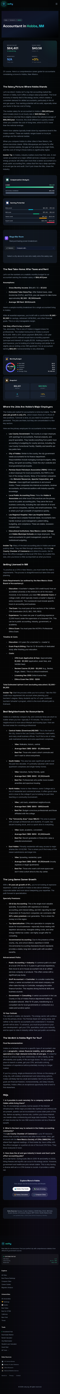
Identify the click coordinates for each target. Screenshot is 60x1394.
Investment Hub (7, 1331)
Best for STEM (6, 1311)
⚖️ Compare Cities (39, 1194)
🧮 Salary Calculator (21, 1194)
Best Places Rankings (8, 1278)
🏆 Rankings (5, 1302)
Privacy (11, 1375)
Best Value (5, 1308)
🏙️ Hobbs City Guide (21, 1189)
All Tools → (5, 1350)
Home (5, 20)
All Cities (4, 1275)
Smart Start (5, 1347)
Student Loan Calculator (9, 1344)
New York (5, 1317)
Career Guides (6, 1284)
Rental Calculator (7, 1338)
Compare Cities (6, 1281)
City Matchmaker (7, 1341)
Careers (12, 20)
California (5, 1314)
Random (9, 248)
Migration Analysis (7, 1287)
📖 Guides (5, 1305)
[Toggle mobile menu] (56, 4)
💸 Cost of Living (39, 1189)
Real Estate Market (7, 1335)
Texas (3, 1320)
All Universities (6, 1299)
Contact (18, 1375)
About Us (4, 1375)
